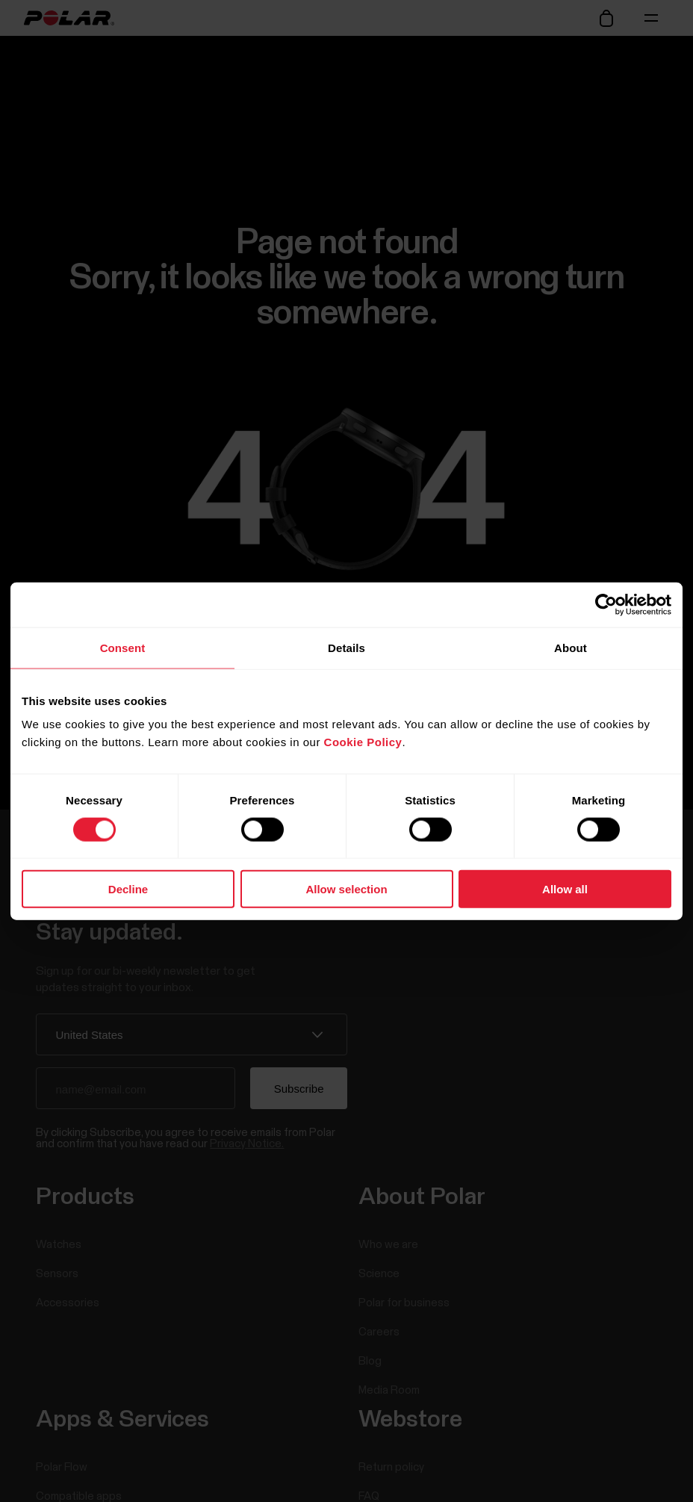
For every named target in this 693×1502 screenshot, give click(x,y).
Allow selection (346, 889)
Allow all (565, 889)
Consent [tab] (123, 647)
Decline (128, 889)
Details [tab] (346, 647)
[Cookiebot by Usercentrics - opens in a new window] (606, 604)
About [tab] (570, 647)
